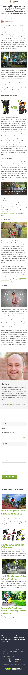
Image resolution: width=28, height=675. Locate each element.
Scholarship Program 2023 (7, 639)
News (15, 635)
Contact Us (3, 637)
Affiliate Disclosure (19, 637)
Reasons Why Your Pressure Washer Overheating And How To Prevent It (13, 610)
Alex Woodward (6, 404)
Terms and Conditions (19, 639)
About (2, 635)
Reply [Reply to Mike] (24, 437)
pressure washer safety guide (18, 131)
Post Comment (10, 476)
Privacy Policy (4, 641)
